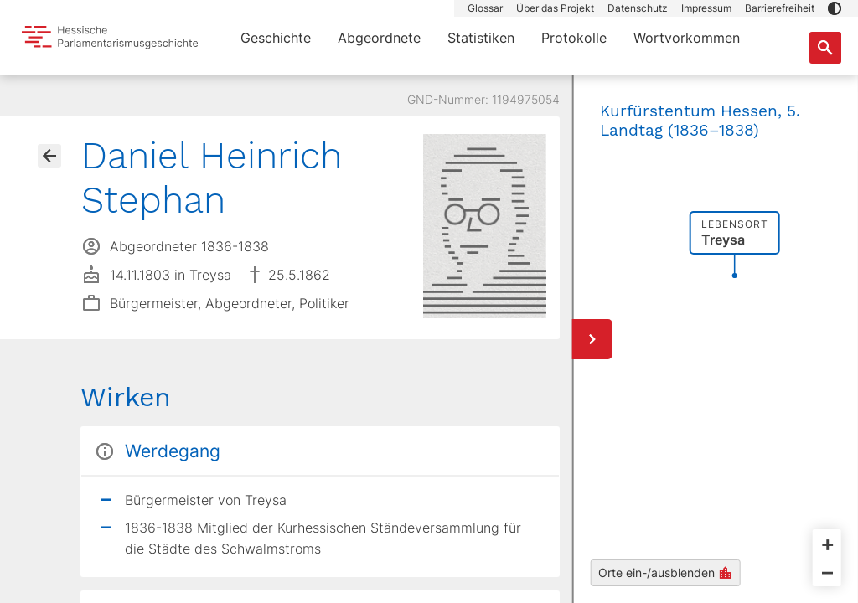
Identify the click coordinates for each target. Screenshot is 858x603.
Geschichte (275, 37)
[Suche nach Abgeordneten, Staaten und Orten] (825, 48)
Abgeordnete (379, 37)
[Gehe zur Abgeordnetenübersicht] (49, 156)
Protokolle (574, 37)
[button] (834, 8)
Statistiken (480, 37)
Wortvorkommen (686, 37)
